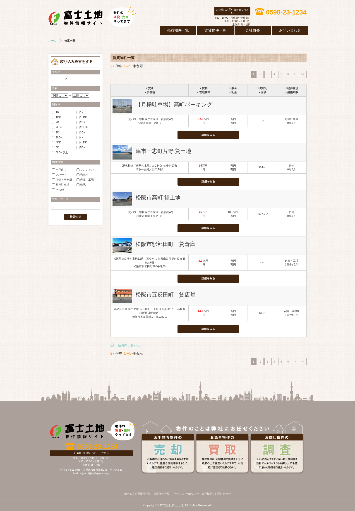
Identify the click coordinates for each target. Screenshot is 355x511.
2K (55, 122)
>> (302, 74)
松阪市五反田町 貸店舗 (165, 295)
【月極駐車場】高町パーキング (174, 104)
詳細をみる (208, 135)
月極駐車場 (60, 184)
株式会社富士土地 (92, 17)
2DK (81, 122)
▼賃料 (203, 88)
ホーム (52, 40)
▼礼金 (233, 92)
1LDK (82, 117)
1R (55, 112)
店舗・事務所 (62, 179)
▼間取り (262, 88)
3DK (81, 132)
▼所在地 (149, 92)
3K (55, 132)
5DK (81, 147)
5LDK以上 (60, 152)
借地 (81, 184)
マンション (85, 169)
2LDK (57, 127)
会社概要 (252, 30)
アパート (59, 174)
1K (80, 112)
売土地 (82, 174)
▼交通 (150, 88)
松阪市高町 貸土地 (158, 197)
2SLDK (83, 127)
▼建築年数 (291, 92)
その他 (58, 189)
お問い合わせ (290, 30)
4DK (56, 142)
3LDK (57, 137)
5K (55, 147)
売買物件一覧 (178, 30)
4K (80, 137)
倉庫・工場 (85, 179)
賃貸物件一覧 (215, 30)
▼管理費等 (203, 92)
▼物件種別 (291, 88)
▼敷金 (233, 88)
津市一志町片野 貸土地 (164, 151)
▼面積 (262, 92)
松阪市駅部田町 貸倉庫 (165, 244)
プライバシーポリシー (185, 493)
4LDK (82, 142)
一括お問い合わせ (127, 345)
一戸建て (59, 169)
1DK (56, 117)
